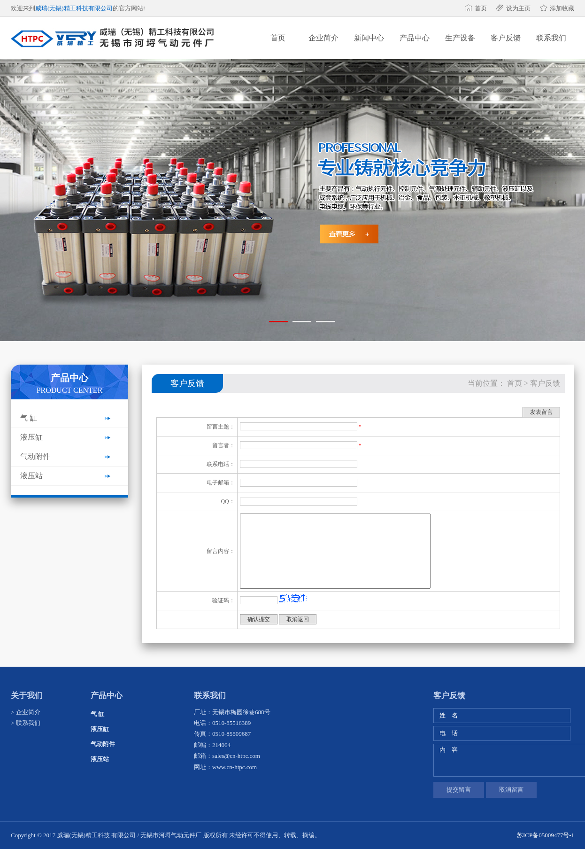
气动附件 (35, 456)
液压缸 (31, 437)
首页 (481, 8)
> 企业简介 (25, 712)
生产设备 (460, 38)
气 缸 (28, 418)
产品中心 (415, 38)
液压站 (31, 476)
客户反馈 (506, 38)
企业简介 (323, 38)
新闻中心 (369, 38)
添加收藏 (562, 8)
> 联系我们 (25, 722)
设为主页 (518, 8)
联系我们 (551, 38)
